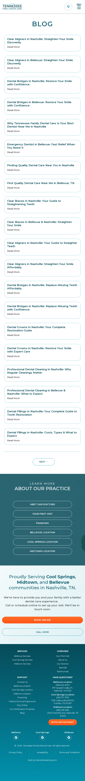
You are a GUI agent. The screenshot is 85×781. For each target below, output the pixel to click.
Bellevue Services (22, 656)
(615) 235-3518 (62, 710)
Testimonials (63, 671)
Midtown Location (22, 694)
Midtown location (42, 551)
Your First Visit (42, 513)
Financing (42, 523)
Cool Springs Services (22, 660)
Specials (63, 667)
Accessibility (42, 752)
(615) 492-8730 (63, 685)
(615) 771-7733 (62, 697)
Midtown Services (22, 664)
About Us (62, 660)
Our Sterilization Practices (22, 709)
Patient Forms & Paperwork (22, 701)
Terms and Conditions (69, 752)
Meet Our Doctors (42, 504)
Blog (22, 713)
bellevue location (42, 532)
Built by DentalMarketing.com (42, 760)
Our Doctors (63, 664)
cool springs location (42, 541)
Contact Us (22, 682)
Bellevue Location (22, 686)
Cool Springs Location (22, 690)
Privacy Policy (15, 752)
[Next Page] (44, 461)
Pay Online (22, 705)
